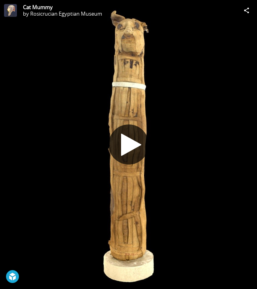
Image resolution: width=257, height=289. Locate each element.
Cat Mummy (38, 7)
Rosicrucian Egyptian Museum (66, 13)
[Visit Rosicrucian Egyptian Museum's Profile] (10, 10)
